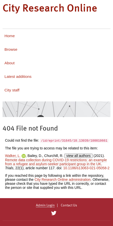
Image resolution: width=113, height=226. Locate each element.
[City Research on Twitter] (54, 213)
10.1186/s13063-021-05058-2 (86, 168)
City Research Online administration (63, 180)
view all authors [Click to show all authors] (78, 156)
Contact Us (69, 205)
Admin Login (45, 205)
